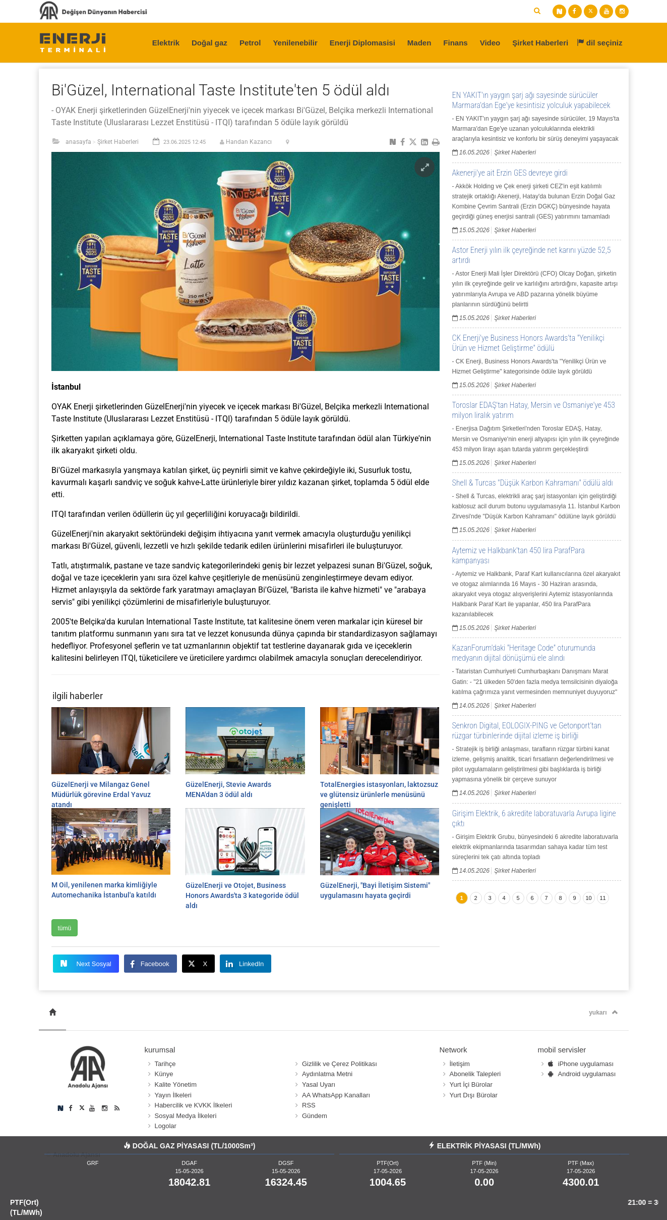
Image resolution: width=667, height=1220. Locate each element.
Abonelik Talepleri (475, 1074)
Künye (164, 1074)
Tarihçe (165, 1064)
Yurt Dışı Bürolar (474, 1095)
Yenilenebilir (295, 42)
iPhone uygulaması (581, 1064)
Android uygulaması (582, 1074)
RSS (309, 1105)
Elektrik (165, 42)
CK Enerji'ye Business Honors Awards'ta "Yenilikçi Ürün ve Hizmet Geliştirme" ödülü (528, 343)
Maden (419, 42)
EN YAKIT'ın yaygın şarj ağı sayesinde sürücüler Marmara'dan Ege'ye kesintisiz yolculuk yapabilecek (531, 100)
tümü (65, 928)
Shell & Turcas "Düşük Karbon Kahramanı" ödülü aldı (532, 483)
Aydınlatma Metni (327, 1074)
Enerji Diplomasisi (362, 42)
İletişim (460, 1064)
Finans (455, 42)
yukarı (603, 1012)
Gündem (314, 1116)
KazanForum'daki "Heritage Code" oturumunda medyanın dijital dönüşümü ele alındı (524, 653)
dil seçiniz (600, 42)
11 (602, 898)
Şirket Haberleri (540, 42)
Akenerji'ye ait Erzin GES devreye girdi (510, 173)
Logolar (165, 1126)
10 (588, 898)
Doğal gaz (209, 42)
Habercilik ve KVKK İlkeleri (193, 1105)
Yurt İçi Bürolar (471, 1084)
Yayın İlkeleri (173, 1095)
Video (490, 42)
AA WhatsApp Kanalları (336, 1095)
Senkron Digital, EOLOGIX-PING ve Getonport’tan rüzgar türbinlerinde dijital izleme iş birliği (526, 730)
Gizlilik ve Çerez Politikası (339, 1064)
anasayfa (78, 141)
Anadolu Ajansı (76, 1154)
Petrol (250, 42)
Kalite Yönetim (176, 1084)
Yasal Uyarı (318, 1084)
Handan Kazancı (249, 141)
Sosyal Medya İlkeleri (186, 1116)
